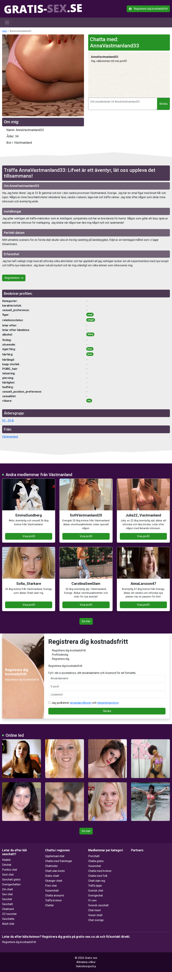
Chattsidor (51, 866)
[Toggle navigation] (7, 22)
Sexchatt (7, 904)
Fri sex (92, 900)
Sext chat (8, 874)
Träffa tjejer (95, 885)
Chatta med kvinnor (100, 871)
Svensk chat (95, 890)
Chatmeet (8, 909)
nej (89, 400)
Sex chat (7, 894)
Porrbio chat (9, 869)
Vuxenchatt (52, 890)
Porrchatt (93, 856)
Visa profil (28, 536)
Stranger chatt (53, 880)
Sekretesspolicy (86, 966)
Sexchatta (8, 919)
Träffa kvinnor (53, 900)
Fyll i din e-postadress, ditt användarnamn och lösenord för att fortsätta (106, 676)
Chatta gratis (96, 861)
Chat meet (94, 910)
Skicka (163, 103)
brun (89, 349)
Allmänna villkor (86, 962)
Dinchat (6, 864)
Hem (4, 31)
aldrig (90, 334)
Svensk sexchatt (98, 905)
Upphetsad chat (54, 856)
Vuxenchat (94, 866)
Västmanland (10, 436)
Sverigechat (95, 895)
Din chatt (7, 889)
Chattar (49, 905)
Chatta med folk (98, 875)
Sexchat (7, 899)
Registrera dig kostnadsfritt (148, 8)
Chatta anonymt (54, 895)
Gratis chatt (52, 875)
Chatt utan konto (55, 871)
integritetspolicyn (108, 702)
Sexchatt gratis (11, 879)
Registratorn (13, 277)
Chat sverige (96, 920)
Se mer (86, 621)
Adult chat (8, 923)
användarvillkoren (80, 702)
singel (90, 320)
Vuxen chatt (95, 915)
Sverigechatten (11, 884)
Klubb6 (6, 860)
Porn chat (51, 885)
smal (89, 314)
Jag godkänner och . (83, 702)
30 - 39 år (8, 420)
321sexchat (9, 914)
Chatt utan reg (96, 880)
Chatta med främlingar (58, 861)
